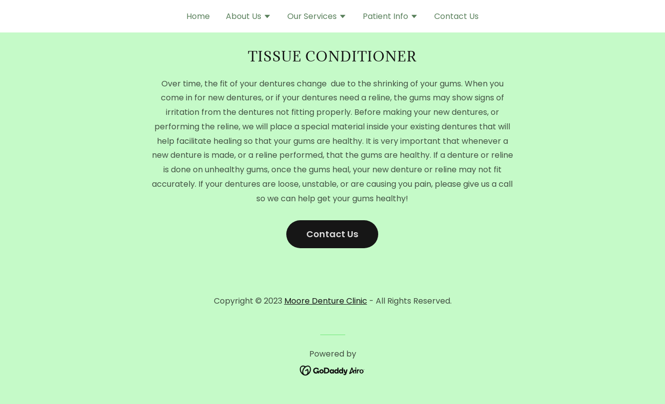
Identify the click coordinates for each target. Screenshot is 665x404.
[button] (248, 17)
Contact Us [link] (456, 16)
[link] (332, 370)
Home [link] (198, 16)
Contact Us (332, 234)
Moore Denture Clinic (325, 301)
